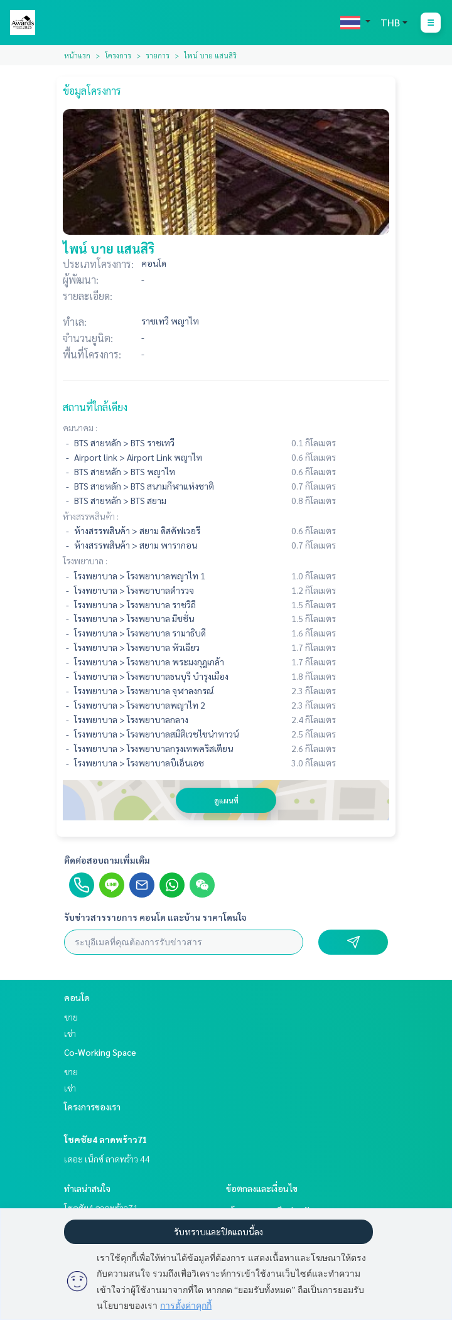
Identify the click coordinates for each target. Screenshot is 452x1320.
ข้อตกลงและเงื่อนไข (262, 1188)
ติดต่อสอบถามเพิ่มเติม (107, 860)
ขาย (71, 1016)
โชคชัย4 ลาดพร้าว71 (106, 1139)
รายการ (158, 55)
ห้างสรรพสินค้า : (91, 516)
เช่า (70, 1033)
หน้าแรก (77, 55)
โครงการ (118, 55)
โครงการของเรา (92, 1106)
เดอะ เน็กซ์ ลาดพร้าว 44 (107, 1158)
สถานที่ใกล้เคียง (95, 407)
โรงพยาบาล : (85, 560)
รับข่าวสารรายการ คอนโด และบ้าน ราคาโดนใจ (155, 917)
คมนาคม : (80, 427)
